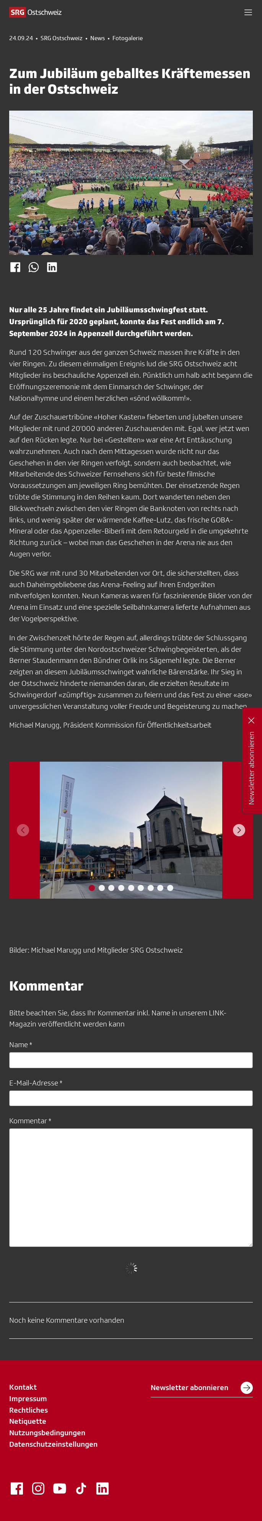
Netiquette (27, 1421)
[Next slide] (239, 830)
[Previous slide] (23, 830)
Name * (20, 1044)
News (97, 38)
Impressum (28, 1398)
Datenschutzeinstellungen (53, 1444)
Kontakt (23, 1387)
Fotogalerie (127, 38)
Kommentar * (30, 1120)
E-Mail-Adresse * (35, 1083)
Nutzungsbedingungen (47, 1432)
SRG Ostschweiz (62, 38)
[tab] (92, 888)
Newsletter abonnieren (202, 1388)
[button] (248, 12)
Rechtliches (28, 1410)
